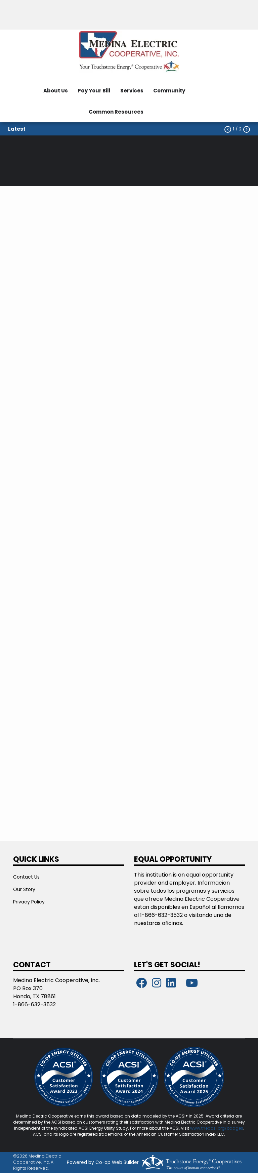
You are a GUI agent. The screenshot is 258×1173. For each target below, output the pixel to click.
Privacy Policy (29, 901)
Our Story (24, 889)
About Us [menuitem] (55, 90)
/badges (234, 1128)
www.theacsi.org (207, 1128)
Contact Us (26, 877)
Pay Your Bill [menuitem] (94, 90)
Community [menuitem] (169, 90)
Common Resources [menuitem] (116, 111)
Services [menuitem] (131, 90)
